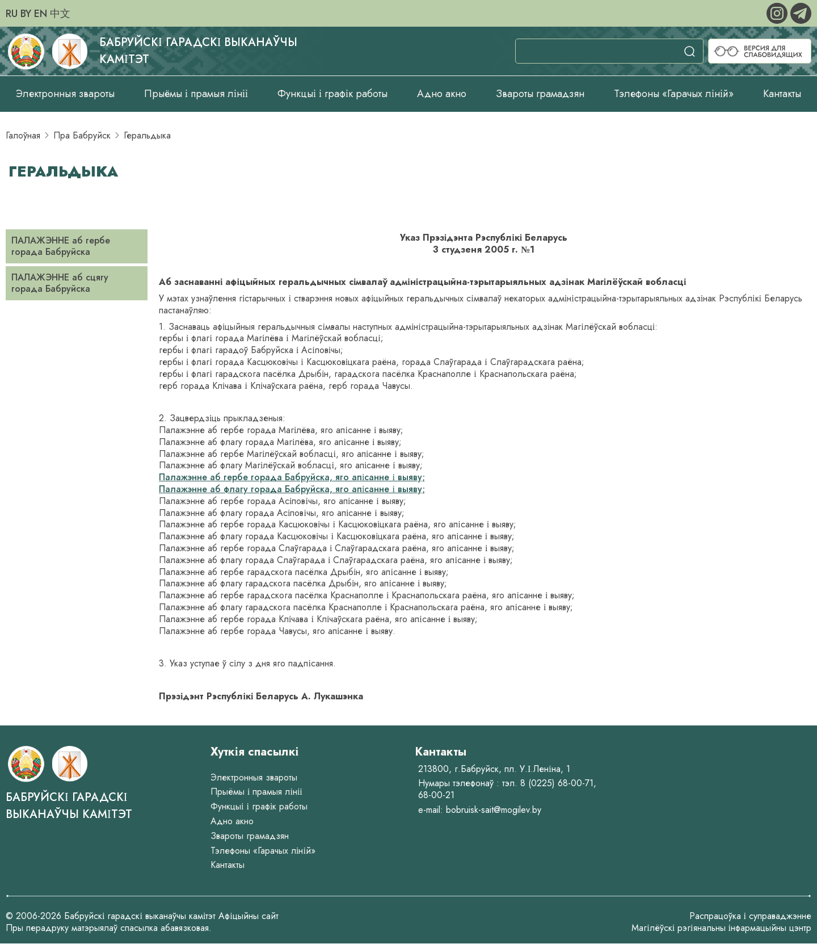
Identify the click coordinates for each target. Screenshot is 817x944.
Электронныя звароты (65, 93)
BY (25, 13)
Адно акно (441, 93)
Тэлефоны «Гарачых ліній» (674, 93)
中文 (60, 13)
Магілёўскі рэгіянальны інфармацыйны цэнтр (721, 927)
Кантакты (782, 93)
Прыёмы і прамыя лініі (196, 93)
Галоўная (23, 135)
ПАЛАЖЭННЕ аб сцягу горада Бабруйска (59, 283)
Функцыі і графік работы (332, 93)
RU (12, 13)
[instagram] (778, 12)
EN (40, 13)
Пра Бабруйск (82, 135)
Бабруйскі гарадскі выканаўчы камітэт (69, 806)
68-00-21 (436, 795)
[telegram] (800, 12)
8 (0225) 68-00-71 (556, 783)
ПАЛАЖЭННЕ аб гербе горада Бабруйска (60, 246)
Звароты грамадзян (540, 93)
